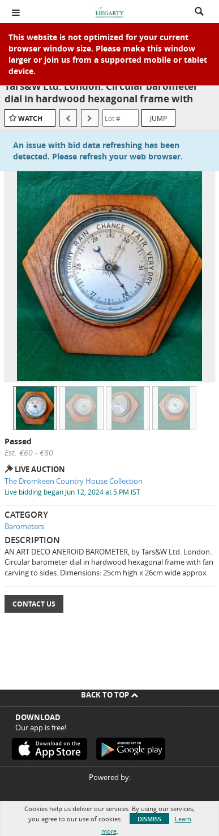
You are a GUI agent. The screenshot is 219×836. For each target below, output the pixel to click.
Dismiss (149, 819)
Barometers (24, 526)
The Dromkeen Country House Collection (74, 481)
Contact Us (33, 604)
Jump (158, 118)
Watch (30, 118)
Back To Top (109, 695)
